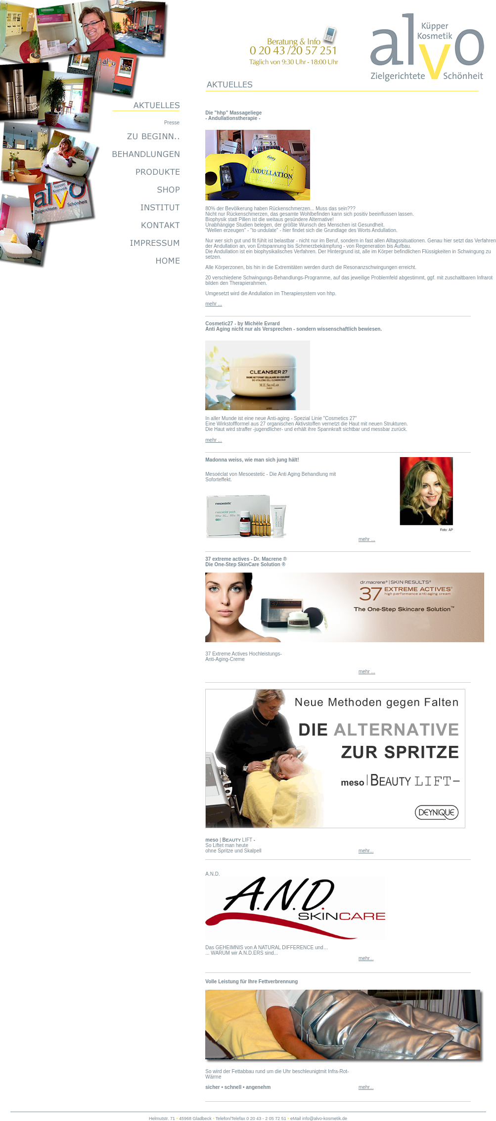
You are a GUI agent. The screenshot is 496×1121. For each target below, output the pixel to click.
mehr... (366, 850)
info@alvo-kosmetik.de (324, 1118)
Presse (172, 122)
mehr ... (213, 304)
